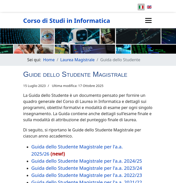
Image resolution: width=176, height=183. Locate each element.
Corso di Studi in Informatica (66, 21)
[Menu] (148, 20)
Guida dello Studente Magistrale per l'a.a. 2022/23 (86, 175)
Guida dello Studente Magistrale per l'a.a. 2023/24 (86, 168)
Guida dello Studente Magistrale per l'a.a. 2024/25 (86, 161)
